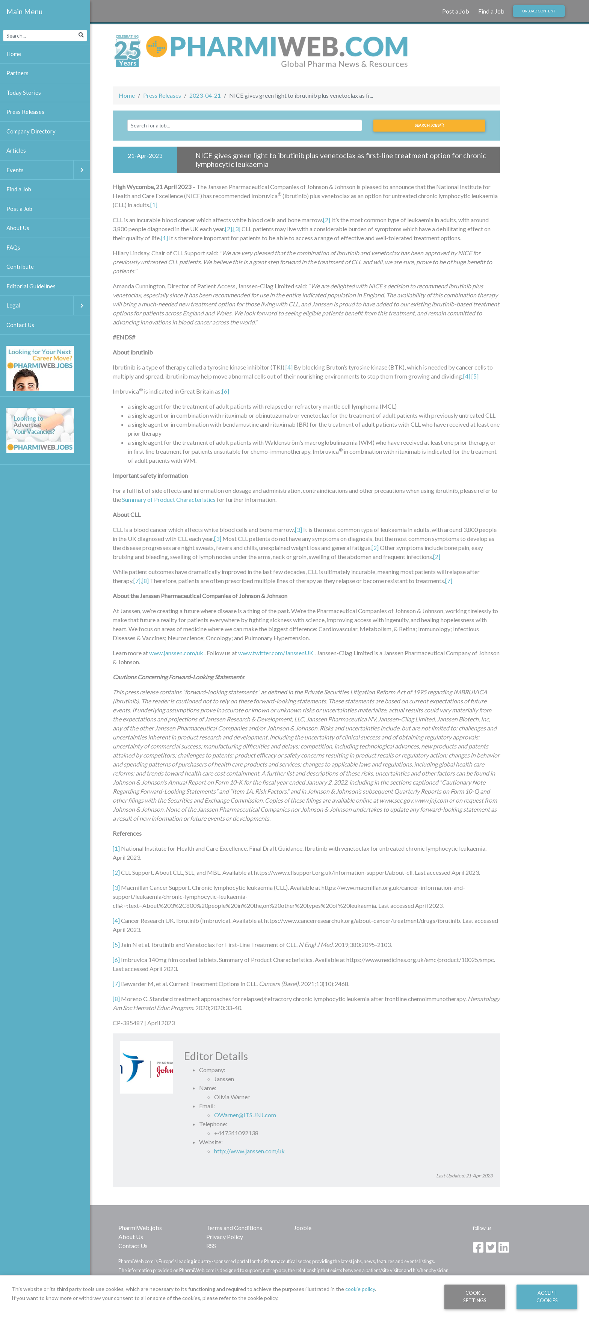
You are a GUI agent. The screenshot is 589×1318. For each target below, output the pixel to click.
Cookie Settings (474, 1296)
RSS (211, 1245)
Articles (16, 150)
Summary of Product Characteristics (169, 499)
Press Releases (162, 95)
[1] (153, 204)
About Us (130, 1236)
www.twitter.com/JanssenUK (275, 652)
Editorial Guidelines (31, 286)
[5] (475, 376)
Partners (17, 73)
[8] (116, 998)
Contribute (20, 266)
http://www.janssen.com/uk (249, 1150)
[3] (236, 228)
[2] (326, 219)
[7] (136, 580)
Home (127, 95)
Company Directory (31, 131)
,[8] (144, 580)
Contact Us (133, 1245)
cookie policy (360, 1289)
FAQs (13, 247)
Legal (48, 305)
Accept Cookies (547, 1296)
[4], (467, 376)
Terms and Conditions (234, 1227)
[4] (289, 367)
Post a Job (455, 11)
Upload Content (538, 11)
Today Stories (23, 92)
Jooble (302, 1227)
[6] (225, 391)
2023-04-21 (205, 95)
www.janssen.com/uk (176, 652)
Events (48, 170)
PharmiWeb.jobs (140, 1227)
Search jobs (429, 125)
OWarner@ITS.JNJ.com (245, 1114)
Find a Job (491, 11)
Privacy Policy (224, 1236)
